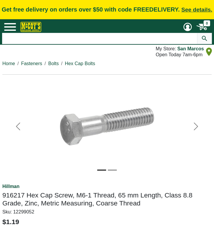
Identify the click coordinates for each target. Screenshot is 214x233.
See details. (197, 10)
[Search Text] (99, 38)
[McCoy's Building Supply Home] (30, 27)
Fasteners (31, 63)
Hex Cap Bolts (80, 63)
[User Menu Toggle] (187, 27)
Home (8, 63)
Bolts (53, 63)
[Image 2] (112, 170)
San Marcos (190, 48)
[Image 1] (101, 170)
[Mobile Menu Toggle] (10, 27)
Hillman (11, 186)
